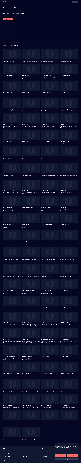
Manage (66, 459)
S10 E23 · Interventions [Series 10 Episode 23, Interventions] (45, 141)
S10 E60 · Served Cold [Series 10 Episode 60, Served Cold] (64, 290)
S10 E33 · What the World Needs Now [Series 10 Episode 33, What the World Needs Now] (10, 190)
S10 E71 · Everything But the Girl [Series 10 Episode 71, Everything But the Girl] (47, 339)
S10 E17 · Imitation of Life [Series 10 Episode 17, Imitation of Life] (8, 124)
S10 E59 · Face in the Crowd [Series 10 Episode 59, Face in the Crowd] (46, 290)
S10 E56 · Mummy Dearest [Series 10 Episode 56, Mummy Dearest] (65, 274)
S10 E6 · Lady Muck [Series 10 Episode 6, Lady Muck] (25, 75)
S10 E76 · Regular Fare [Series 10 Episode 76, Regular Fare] (64, 356)
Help (4, 451)
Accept (72, 455)
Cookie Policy (25, 453)
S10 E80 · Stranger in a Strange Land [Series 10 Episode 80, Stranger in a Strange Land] (66, 373)
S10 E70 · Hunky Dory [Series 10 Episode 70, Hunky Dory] (26, 339)
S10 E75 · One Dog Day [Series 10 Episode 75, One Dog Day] (45, 356)
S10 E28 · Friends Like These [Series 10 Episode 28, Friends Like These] (65, 157)
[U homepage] (4, 2)
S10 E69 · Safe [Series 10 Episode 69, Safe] (6, 339)
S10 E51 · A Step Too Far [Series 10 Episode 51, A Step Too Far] (45, 258)
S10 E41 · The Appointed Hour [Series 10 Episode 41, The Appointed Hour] (8, 224)
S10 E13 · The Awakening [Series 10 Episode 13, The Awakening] (8, 109)
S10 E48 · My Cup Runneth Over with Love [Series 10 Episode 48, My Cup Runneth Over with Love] (67, 241)
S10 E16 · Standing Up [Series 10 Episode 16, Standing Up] (64, 109)
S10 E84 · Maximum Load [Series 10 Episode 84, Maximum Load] (64, 390)
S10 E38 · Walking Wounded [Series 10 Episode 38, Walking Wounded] (27, 207)
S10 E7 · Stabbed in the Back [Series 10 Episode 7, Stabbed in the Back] (46, 75)
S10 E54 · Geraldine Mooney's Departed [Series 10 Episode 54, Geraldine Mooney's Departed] (29, 274)
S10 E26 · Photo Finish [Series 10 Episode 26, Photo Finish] (26, 157)
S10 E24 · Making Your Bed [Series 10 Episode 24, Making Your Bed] (65, 141)
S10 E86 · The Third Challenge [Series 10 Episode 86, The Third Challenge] (27, 405)
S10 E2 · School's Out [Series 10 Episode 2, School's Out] (26, 59)
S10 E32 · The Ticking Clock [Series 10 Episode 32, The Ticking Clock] (65, 174)
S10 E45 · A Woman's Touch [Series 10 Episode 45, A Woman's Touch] (8, 241)
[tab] (18, 43)
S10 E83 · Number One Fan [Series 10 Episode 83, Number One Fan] (46, 390)
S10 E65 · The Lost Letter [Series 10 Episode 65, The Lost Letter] (8, 322)
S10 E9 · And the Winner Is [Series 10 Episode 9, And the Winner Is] (8, 92)
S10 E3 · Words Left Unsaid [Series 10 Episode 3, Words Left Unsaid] (46, 59)
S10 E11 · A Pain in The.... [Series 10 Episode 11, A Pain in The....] (45, 92)
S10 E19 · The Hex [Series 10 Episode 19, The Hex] (44, 124)
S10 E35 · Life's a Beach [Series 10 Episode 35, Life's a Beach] (45, 190)
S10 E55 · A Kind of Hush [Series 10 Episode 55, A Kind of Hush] (45, 274)
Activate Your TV (6, 453)
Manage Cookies (26, 456)
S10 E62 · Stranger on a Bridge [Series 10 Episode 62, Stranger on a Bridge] (28, 307)
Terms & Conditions (6, 456)
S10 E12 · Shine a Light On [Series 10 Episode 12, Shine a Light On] (64, 92)
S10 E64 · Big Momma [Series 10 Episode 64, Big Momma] (64, 307)
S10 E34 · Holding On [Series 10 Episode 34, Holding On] (26, 190)
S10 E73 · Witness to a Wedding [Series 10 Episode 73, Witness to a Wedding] (9, 356)
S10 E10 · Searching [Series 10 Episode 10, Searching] (25, 92)
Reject (60, 455)
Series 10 (16, 45)
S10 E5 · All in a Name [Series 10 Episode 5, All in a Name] (7, 75)
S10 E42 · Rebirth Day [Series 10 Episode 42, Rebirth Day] (26, 224)
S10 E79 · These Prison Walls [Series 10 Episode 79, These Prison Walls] (46, 373)
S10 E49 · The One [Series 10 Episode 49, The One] (6, 258)
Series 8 (5, 45)
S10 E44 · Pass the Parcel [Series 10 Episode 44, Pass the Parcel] (64, 224)
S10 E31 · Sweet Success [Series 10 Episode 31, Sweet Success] (45, 174)
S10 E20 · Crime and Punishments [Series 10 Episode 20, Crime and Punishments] (66, 124)
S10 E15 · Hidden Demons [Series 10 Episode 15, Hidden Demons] (45, 109)
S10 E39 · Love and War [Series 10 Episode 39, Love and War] (45, 207)
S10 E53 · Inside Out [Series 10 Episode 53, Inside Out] (7, 274)
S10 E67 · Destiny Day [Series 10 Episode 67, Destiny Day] (45, 322)
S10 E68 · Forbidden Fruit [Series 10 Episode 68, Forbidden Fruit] (64, 322)
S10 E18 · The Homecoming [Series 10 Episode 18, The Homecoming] (27, 124)
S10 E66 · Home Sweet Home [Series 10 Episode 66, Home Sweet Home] (27, 322)
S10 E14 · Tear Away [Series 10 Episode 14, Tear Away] (26, 109)
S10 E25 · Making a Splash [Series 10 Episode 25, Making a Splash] (8, 157)
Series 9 (10, 45)
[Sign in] (75, 2)
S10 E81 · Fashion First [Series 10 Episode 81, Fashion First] (7, 390)
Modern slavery (45, 456)
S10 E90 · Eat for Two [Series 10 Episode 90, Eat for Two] (26, 421)
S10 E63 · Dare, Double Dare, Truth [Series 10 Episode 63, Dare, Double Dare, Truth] (47, 307)
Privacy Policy (25, 451)
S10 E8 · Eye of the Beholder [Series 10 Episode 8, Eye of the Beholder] (65, 75)
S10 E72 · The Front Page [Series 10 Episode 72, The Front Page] (64, 339)
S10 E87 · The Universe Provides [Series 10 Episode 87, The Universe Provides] (47, 405)
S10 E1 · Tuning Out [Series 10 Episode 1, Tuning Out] (6, 59)
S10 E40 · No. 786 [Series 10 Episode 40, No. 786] (63, 207)
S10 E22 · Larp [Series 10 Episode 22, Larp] (25, 141)
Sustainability (44, 451)
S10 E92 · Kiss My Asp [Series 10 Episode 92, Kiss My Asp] (64, 421)
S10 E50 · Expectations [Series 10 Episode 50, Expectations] (26, 258)
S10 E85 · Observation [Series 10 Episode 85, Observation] (7, 405)
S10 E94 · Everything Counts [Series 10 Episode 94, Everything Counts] (27, 438)
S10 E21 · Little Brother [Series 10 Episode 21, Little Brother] (7, 141)
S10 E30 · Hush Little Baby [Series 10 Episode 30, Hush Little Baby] (27, 174)
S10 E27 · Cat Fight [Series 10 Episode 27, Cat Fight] (44, 157)
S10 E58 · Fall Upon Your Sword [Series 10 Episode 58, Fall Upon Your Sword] (28, 290)
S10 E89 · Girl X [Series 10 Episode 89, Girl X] (6, 421)
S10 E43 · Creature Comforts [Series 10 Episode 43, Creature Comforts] (46, 224)
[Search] (70, 2)
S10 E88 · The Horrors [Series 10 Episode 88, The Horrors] (64, 405)
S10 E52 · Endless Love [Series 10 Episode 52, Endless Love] (64, 258)
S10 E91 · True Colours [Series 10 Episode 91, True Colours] (45, 421)
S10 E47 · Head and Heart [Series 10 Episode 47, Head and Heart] (46, 241)
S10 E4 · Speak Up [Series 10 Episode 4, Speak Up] (63, 59)
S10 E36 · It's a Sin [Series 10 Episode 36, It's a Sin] (63, 190)
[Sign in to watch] (8, 19)
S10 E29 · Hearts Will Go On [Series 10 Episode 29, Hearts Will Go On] (8, 174)
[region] (66, 452)
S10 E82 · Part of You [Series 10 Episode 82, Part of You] (26, 390)
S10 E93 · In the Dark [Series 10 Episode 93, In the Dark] (7, 438)
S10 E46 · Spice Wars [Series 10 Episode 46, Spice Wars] (26, 241)
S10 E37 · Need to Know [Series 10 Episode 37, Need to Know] (7, 207)
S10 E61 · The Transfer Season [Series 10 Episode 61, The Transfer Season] (9, 307)
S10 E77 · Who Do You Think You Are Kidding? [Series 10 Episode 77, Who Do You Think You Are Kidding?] (11, 373)
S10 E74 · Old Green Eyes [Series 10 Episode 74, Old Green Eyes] (27, 356)
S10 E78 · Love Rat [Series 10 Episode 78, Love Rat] (25, 373)
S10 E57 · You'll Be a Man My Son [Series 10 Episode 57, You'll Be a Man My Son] (9, 290)
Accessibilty (44, 453)
